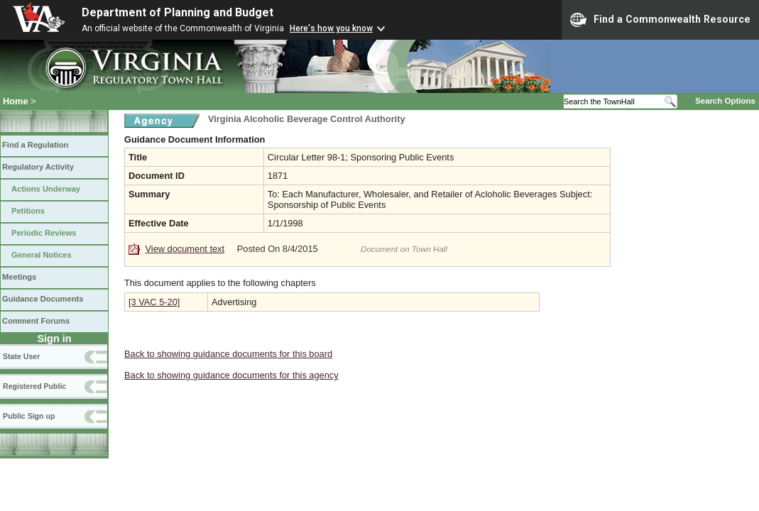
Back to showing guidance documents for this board (228, 353)
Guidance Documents (42, 299)
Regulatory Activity (38, 167)
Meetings (19, 277)
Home (15, 101)
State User (21, 356)
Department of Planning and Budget (177, 12)
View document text (185, 248)
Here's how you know (331, 28)
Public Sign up (29, 416)
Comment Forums (36, 321)
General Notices (41, 255)
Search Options (725, 101)
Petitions (28, 211)
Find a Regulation (35, 145)
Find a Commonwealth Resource (660, 20)
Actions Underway (45, 189)
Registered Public (34, 386)
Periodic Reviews (44, 233)
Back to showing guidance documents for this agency (231, 375)
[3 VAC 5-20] (154, 302)
